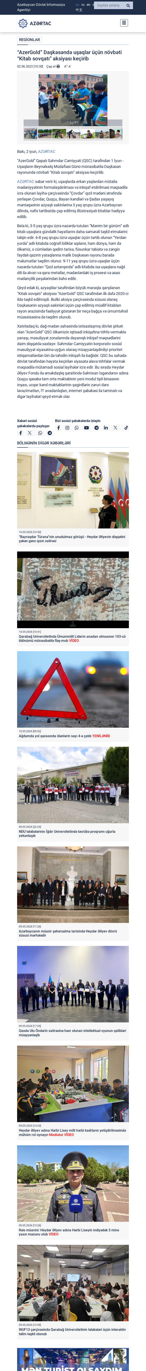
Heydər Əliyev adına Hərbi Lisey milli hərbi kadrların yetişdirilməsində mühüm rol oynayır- (72, 1132)
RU (82, 5)
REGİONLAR (29, 39)
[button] (73, 100)
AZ (77, 5)
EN (88, 5)
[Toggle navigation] (122, 22)
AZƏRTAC (46, 151)
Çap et (53, 66)
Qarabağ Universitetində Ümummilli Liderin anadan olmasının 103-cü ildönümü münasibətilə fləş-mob (72, 638)
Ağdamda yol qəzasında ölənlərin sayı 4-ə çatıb (64, 736)
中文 (79, 10)
